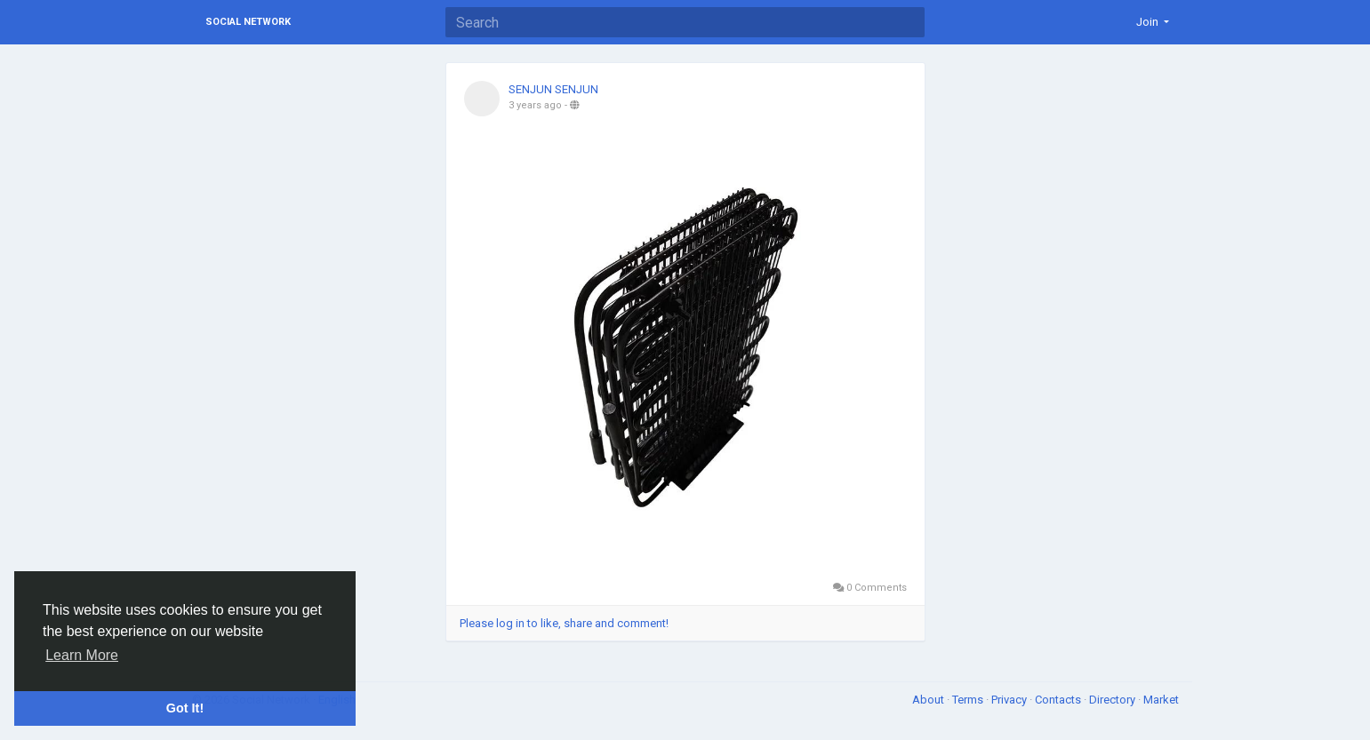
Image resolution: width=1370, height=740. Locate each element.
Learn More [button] (81, 655)
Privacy (1010, 699)
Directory (1113, 699)
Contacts (1059, 699)
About (929, 699)
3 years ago (535, 105)
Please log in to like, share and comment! (564, 623)
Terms (969, 699)
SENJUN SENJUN (553, 89)
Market (1161, 699)
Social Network (248, 22)
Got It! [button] (185, 708)
